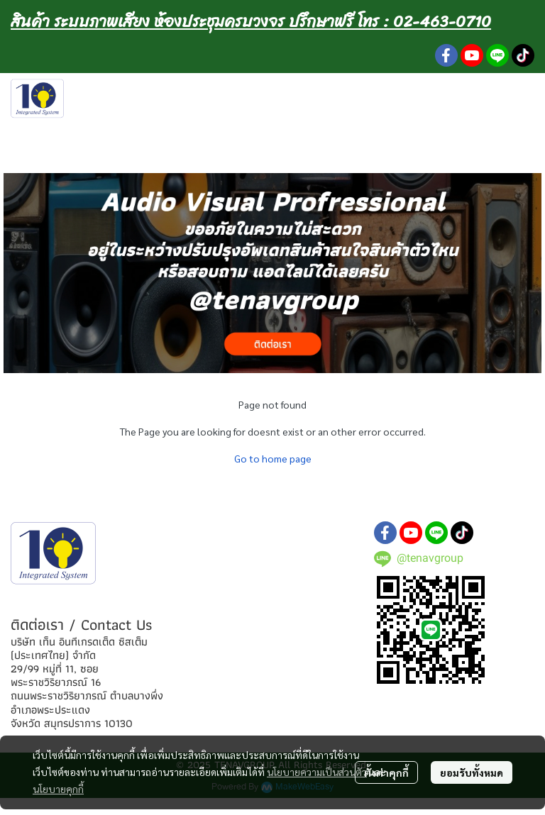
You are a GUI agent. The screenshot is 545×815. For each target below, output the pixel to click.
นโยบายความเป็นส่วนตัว (317, 771)
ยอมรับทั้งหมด (471, 772)
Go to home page (273, 458)
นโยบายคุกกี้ (58, 788)
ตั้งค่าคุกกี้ (386, 772)
